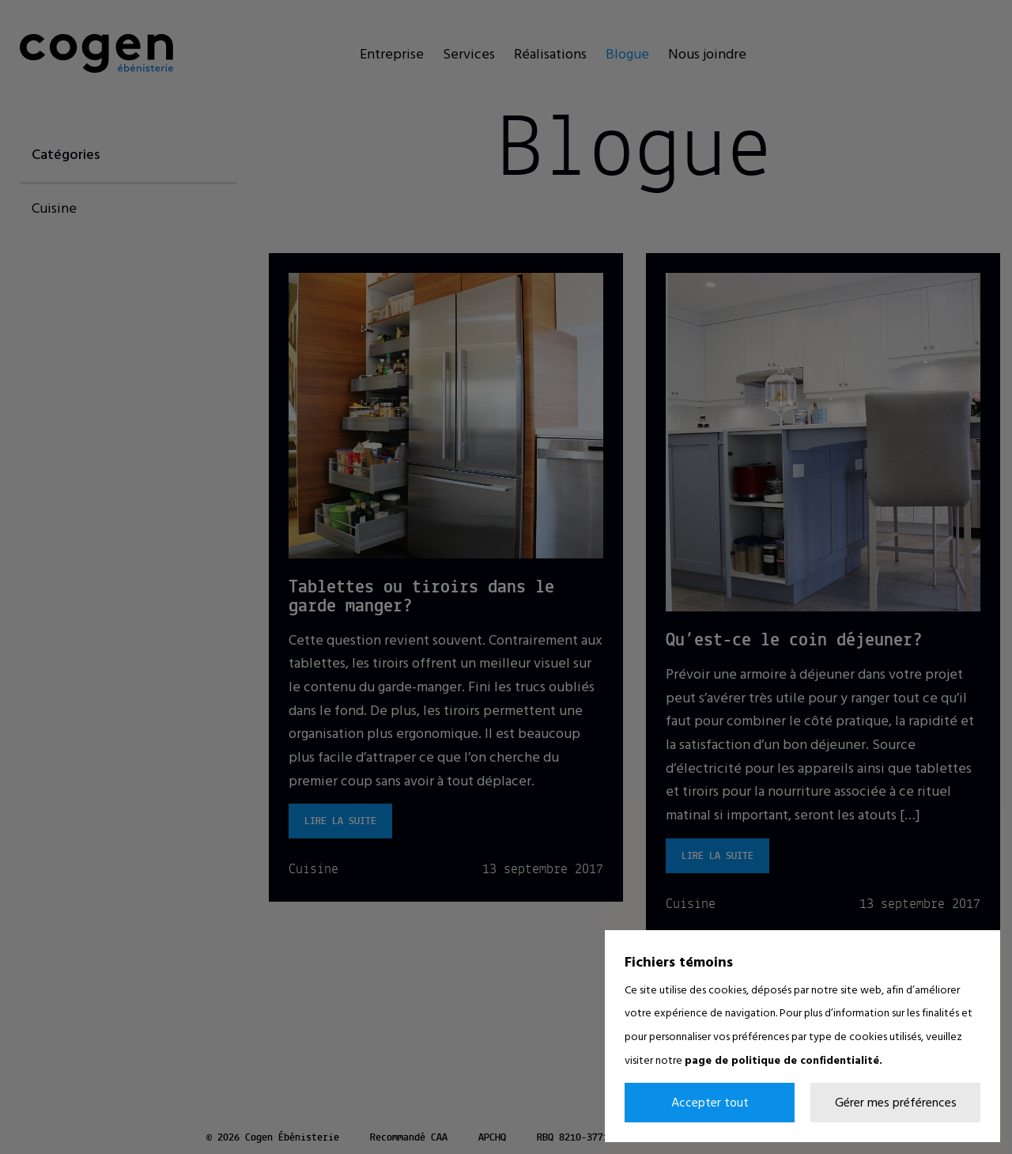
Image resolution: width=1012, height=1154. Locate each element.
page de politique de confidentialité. (783, 1059)
